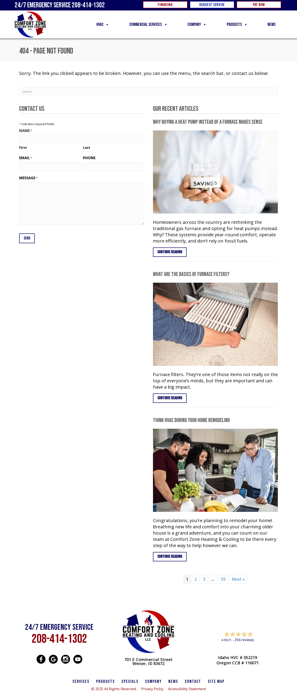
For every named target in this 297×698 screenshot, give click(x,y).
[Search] (148, 91)
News (272, 24)
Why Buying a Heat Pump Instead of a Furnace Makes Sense (207, 122)
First (23, 147)
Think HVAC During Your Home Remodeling (191, 420)
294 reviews (244, 639)
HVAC (102, 24)
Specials (130, 681)
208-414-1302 (59, 639)
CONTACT (193, 681)
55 (223, 579)
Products (237, 24)
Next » (238, 579)
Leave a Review (237, 648)
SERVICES (80, 681)
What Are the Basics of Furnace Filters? (191, 274)
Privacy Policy (152, 688)
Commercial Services (148, 24)
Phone (89, 157)
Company (197, 24)
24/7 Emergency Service (60, 5)
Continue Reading (169, 252)
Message (28, 177)
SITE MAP (216, 681)
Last (86, 147)
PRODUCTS (105, 681)
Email (25, 157)
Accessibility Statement (187, 688)
